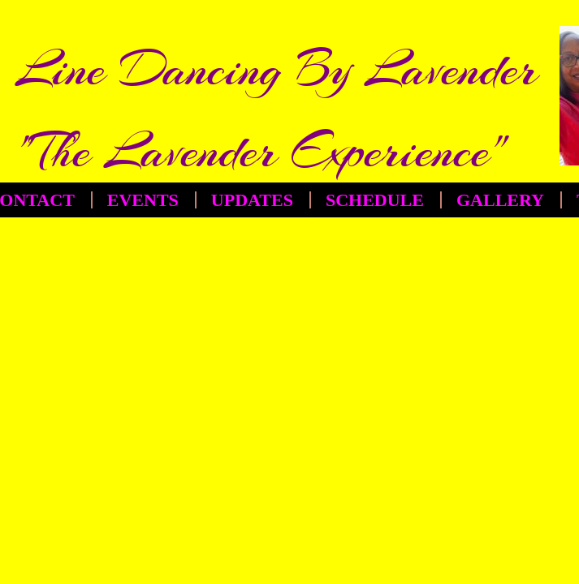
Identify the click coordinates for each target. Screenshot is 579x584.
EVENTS (143, 200)
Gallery (500, 200)
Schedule (375, 200)
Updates (252, 200)
